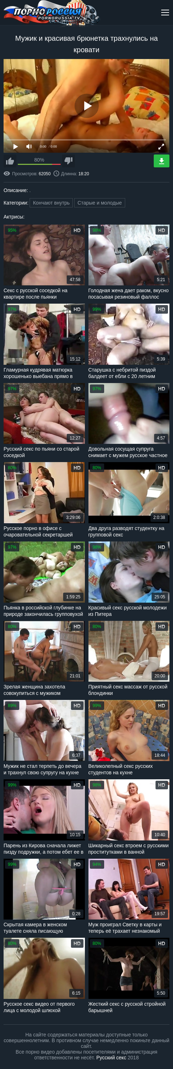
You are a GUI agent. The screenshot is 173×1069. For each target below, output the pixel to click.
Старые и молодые (99, 203)
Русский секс (111, 1057)
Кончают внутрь (51, 203)
